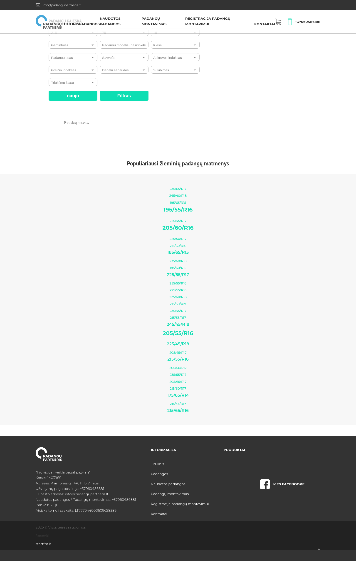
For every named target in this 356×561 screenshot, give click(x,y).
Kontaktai (264, 24)
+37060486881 (307, 22)
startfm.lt (43, 544)
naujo (73, 95)
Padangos (89, 24)
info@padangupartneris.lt (62, 5)
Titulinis (70, 24)
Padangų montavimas (170, 494)
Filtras (124, 95)
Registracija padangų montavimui (180, 504)
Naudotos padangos (168, 484)
